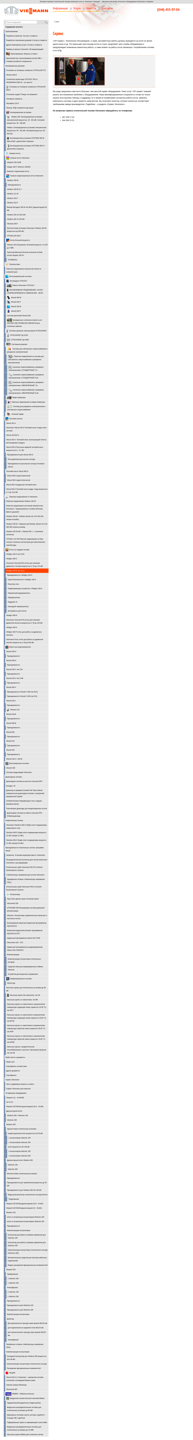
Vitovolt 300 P (14, 302)
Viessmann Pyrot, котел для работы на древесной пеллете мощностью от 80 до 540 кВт (24, 641)
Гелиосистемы (12, 264)
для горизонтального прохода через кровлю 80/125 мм (27, 1333)
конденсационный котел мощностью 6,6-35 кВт (25, 1133)
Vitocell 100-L (11, 701)
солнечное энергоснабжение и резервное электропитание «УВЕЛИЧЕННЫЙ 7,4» (26, 383)
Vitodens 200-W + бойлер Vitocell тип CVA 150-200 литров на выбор (24, 517)
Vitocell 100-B (11, 714)
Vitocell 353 (10, 750)
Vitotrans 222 (13, 709)
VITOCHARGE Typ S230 (17, 335)
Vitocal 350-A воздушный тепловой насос (21, 485)
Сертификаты (11, 1075)
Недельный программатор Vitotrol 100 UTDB (23, 938)
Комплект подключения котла (18, 171)
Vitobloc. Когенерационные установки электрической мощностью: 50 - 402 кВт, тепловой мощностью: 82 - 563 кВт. (26, 131)
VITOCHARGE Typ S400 (18, 340)
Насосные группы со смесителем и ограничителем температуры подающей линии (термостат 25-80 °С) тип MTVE (26, 1018)
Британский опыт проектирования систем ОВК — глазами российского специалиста (24, 59)
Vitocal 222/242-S (12, 435)
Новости (91, 8)
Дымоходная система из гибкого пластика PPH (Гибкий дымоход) (24, 814)
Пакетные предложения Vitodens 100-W (21, 501)
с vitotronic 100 (13, 1278)
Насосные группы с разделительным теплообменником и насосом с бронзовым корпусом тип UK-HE (26, 1050)
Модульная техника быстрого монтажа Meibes (25, 1398)
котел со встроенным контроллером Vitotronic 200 (25, 1221)
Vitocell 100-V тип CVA (14, 669)
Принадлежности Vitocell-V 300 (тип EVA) (22, 692)
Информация (60, 8)
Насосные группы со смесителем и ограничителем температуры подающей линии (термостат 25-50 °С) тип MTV (26, 1007)
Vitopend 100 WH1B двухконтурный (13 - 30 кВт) (24, 1208)
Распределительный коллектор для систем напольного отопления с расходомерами (26, 861)
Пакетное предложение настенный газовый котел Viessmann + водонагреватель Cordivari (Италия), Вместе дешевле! (24, 509)
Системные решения (16, 344)
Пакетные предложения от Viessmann (21, 496)
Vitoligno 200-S (11, 627)
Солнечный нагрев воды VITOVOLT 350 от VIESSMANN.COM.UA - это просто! (22, 80)
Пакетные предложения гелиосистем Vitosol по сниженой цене (23, 270)
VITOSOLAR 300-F (14, 236)
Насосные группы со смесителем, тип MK (22, 1000)
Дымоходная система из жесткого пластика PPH (24, 781)
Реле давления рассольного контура (21, 459)
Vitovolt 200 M (14, 306)
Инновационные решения (15, 66)
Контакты (107, 8)
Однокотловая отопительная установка (21, 1129)
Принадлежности (14, 185)
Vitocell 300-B (11, 723)
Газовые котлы (12, 153)
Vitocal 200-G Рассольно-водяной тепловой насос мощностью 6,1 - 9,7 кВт (24, 448)
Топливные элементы (14, 99)
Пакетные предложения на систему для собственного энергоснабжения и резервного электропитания (26, 359)
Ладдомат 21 (12, 602)
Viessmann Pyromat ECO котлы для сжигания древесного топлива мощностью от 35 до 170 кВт (24, 564)
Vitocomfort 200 (12, 903)
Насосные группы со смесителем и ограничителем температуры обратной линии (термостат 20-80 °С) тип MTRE (26, 1039)
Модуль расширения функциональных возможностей (27, 1265)
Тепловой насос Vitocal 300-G (17, 471)
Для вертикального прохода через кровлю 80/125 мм (27, 1323)
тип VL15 (9, 1102)
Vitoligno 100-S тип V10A (15, 554)
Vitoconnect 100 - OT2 (15, 942)
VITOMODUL (12, 260)
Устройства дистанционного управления (23, 974)
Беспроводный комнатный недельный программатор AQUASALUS (26, 924)
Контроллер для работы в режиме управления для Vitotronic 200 (27, 1244)
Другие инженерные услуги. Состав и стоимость (24, 45)
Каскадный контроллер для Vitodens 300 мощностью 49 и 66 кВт (26, 1357)
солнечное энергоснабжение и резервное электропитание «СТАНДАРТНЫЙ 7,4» (26, 368)
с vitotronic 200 (13, 1283)
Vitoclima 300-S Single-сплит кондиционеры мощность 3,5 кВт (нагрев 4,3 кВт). (26, 834)
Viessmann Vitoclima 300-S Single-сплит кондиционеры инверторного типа (26, 826)
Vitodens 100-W (12, 180)
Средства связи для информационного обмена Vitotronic (25, 968)
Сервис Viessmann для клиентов (18, 1089)
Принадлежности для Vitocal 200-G (20, 455)
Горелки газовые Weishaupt (16, 1385)
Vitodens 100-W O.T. (14, 189)
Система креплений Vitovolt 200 (19, 316)
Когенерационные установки (18, 112)
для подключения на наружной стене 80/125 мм (25, 1328)
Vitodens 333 (11, 1212)
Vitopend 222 (11, 1270)
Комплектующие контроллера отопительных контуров (24, 960)
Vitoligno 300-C (11, 559)
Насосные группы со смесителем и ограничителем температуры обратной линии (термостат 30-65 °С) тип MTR (26, 1029)
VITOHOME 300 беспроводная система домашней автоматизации (25, 909)
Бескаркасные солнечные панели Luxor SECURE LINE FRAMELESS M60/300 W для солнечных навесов (24, 323)
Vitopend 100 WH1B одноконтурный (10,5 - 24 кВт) (24, 1106)
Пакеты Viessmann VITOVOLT (21, 285)
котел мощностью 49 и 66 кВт (19, 1147)
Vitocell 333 (10, 741)
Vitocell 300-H (11, 660)
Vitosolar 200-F (12, 224)
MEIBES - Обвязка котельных (19, 1394)
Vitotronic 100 (13, 1165)
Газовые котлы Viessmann (17, 158)
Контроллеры (13, 894)
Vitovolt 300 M (14, 297)
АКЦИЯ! (10, 1372)
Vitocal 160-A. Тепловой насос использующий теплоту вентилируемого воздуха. (26, 441)
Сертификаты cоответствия (16, 1066)
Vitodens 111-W (12, 194)
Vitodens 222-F (12, 203)
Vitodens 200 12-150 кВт (16, 219)
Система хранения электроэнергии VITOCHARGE (26, 330)
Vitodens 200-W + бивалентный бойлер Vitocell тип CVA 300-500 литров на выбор (26, 525)
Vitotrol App (11, 983)
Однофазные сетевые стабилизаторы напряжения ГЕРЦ (26, 880)
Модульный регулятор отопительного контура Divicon (28, 1195)
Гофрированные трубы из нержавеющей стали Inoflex (27, 1422)
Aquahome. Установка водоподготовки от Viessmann (25, 855)
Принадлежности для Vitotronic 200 (20, 1310)
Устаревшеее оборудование (15, 1093)
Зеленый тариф (14, 414)
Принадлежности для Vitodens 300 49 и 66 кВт (24, 1190)
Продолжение (14, 1199)
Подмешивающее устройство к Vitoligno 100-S (25, 589)
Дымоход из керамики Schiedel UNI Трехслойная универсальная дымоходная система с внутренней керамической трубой (25, 793)
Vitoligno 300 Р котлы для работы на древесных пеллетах (24, 633)
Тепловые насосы (13, 418)
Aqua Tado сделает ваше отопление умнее (23, 899)
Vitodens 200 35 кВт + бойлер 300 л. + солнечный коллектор (24, 533)
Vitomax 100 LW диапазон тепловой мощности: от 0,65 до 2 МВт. (27, 246)
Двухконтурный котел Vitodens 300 (20, 1160)
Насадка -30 (10, 786)
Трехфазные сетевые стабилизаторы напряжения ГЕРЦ (24, 1345)
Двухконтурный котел (14, 1111)
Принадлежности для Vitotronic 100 (20, 1305)
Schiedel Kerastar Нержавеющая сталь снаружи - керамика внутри (24, 802)
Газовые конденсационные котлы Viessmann (24, 176)
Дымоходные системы (13, 777)
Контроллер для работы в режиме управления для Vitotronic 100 (27, 1236)
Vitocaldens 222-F (12, 103)
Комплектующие (13, 955)
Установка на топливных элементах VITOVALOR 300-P (25, 88)
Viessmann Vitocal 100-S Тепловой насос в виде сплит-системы (26, 429)
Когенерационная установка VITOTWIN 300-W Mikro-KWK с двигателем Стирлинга (25, 139)
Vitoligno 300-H (11, 615)
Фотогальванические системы (18, 276)
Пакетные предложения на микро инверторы (26, 402)
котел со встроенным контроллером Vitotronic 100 (25, 1217)
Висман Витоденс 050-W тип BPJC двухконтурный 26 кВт (27, 208)
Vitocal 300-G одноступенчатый (18, 476)
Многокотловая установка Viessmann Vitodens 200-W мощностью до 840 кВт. (26, 229)
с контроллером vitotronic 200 (20, 1142)
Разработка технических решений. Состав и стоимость (26, 40)
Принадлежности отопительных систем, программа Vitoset (24, 849)
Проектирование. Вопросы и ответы (21, 53)
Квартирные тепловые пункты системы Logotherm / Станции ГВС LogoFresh (26, 1416)
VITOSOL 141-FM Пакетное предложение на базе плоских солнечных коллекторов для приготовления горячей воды (25, 542)
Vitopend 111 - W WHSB (15, 1098)
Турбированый (12, 1274)
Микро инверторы (16, 397)
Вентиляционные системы (17, 763)
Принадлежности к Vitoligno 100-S (19, 575)
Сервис (56, 21)
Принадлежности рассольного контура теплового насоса (26, 465)
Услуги (77, 8)
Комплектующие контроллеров (18, 1230)
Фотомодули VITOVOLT (16, 281)
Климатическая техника (14, 820)
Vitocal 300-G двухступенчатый (18, 480)
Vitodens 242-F (12, 198)
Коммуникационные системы (19, 978)
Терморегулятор (14, 597)
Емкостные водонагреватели (18, 647)
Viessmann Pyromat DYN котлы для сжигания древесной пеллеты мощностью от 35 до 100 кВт (24, 621)
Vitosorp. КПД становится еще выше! (20, 108)
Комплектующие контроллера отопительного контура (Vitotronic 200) (28, 1251)
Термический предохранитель (19, 593)
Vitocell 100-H (11, 651)
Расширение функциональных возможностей (24, 1368)
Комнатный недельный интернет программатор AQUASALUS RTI (24, 932)
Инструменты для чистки (17, 611)
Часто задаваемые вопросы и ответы (20, 1084)
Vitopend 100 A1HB (14, 162)
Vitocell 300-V (11, 687)
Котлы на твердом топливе (17, 549)
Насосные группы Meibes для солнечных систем (25, 1434)
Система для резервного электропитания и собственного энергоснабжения (26, 408)
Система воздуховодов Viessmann (19, 772)
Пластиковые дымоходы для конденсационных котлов (26, 808)
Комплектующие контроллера (18, 1314)
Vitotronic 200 (12, 1120)
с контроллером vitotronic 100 (20, 1138)
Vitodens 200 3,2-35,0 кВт (16, 215)
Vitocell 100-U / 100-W (14, 759)
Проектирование (11, 31)
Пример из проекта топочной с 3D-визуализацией (24, 49)
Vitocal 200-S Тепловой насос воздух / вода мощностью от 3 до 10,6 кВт (26, 490)
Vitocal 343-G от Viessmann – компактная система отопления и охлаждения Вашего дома (24, 1378)
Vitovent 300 (10, 768)
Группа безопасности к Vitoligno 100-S (22, 580)
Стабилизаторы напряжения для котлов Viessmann (25, 875)
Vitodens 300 (11, 1124)
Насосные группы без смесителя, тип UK (23, 995)
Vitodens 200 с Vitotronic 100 (17, 1115)
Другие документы (13, 1071)
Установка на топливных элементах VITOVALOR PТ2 (26, 70)
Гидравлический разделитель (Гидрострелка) (24, 1403)
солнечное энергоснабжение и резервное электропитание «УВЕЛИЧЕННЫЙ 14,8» (26, 391)
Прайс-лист (10, 1062)
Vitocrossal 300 (11, 1389)
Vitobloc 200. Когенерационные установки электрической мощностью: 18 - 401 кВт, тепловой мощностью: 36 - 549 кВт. (25, 119)
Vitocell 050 (10, 732)
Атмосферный (12, 1287)
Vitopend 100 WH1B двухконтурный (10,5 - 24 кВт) (24, 1204)
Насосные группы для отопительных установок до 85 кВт (26, 989)
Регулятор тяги (13, 584)
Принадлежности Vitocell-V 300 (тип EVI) (22, 696)
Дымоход (10, 1319)
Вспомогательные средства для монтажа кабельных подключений (27, 1259)
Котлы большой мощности (18, 240)
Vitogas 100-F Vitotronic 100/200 (18, 167)
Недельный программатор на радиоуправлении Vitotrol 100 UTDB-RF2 (24, 948)
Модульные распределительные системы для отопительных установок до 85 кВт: (24, 1408)
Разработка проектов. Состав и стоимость (22, 36)
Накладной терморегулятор (18, 606)
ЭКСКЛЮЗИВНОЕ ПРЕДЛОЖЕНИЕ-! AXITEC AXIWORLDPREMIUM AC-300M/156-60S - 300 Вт (25, 291)
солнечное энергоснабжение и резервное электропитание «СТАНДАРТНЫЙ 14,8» (26, 376)
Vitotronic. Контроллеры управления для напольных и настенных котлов (27, 917)
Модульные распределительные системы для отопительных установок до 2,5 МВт (24, 1428)
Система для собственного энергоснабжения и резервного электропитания (27, 350)
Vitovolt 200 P (14, 311)
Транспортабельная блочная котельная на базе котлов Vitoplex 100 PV (24, 253)
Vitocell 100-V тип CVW (14, 678)
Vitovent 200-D (11, 75)
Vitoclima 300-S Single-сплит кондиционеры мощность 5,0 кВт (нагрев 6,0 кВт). (26, 841)
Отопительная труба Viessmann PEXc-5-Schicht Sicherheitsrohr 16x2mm (24, 888)
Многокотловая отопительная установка (22, 1174)
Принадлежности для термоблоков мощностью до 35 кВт (27, 1184)
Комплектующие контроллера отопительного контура (27, 1364)
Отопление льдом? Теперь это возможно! (21, 94)
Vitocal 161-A (11, 423)
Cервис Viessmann (12, 1080)
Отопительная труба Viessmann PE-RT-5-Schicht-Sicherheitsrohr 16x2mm (24, 868)
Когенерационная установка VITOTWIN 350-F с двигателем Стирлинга (26, 147)
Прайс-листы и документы (15, 1057)
